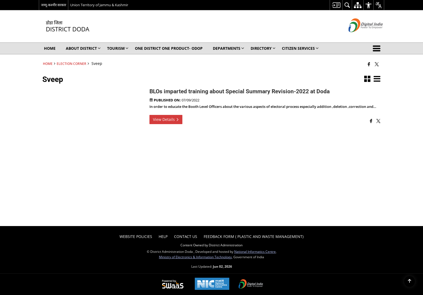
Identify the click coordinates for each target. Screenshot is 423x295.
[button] (377, 48)
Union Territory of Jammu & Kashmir (99, 4)
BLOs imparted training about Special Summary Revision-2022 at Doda (239, 91)
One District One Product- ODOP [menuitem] (169, 48)
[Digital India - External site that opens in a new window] (359, 36)
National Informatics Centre (255, 251)
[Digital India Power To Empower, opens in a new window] (250, 284)
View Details (166, 119)
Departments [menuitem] (228, 48)
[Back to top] (409, 281)
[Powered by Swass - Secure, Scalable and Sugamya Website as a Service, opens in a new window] (173, 284)
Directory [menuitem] (263, 48)
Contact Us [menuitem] (185, 236)
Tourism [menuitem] (117, 48)
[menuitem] (336, 5)
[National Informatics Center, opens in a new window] (212, 284)
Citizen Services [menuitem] (300, 48)
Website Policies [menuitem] (136, 236)
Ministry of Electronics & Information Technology (195, 257)
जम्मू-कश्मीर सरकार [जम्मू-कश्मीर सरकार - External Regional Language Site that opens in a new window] (53, 4)
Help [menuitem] (163, 236)
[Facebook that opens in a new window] (369, 64)
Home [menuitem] (50, 48)
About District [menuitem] (83, 48)
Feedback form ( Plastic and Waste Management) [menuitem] (253, 236)
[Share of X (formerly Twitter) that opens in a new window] (376, 64)
